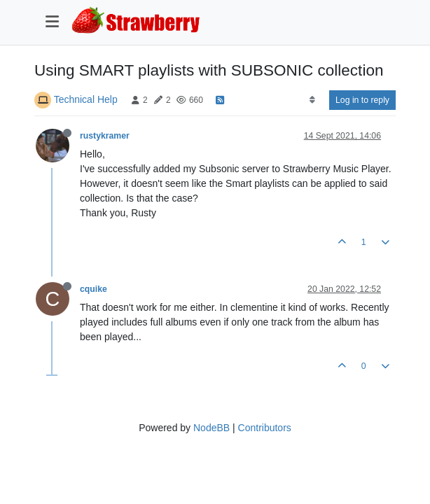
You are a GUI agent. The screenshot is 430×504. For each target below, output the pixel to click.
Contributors (264, 427)
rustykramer (105, 136)
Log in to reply (362, 100)
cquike (93, 289)
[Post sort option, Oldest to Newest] (312, 100)
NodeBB (211, 427)
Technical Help (86, 99)
